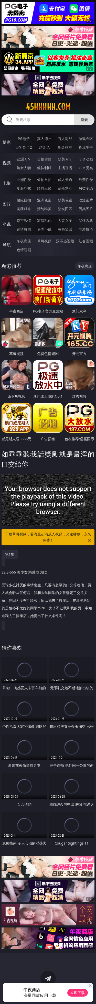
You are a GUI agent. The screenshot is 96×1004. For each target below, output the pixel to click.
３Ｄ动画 (86, 159)
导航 (7, 244)
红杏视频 (86, 241)
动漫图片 (86, 200)
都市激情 (24, 220)
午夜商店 (24, 241)
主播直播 (65, 167)
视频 (7, 163)
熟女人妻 (24, 167)
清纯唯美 (44, 208)
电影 (7, 183)
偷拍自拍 (44, 179)
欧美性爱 (86, 179)
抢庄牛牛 (86, 147)
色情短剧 (24, 249)
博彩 (7, 142)
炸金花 (44, 147)
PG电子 (24, 138)
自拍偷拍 (44, 159)
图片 (7, 204)
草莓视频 (44, 241)
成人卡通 (65, 179)
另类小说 (44, 229)
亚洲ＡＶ (24, 159)
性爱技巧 (86, 229)
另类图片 (86, 208)
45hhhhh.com (48, 107)
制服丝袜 (24, 188)
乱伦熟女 (65, 188)
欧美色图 (65, 200)
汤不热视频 (65, 241)
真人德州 (44, 138)
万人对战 (65, 138)
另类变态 (86, 188)
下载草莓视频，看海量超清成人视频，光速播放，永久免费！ (48, 537)
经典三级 (44, 188)
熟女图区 (65, 208)
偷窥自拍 (24, 200)
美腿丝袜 (24, 208)
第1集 (9, 554)
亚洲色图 (44, 200)
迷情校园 (24, 229)
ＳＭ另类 (86, 167)
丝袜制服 (44, 167)
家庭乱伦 (44, 220)
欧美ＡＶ (65, 159)
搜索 (84, 119)
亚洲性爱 (24, 179)
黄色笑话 (65, 229)
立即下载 (77, 992)
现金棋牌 (65, 147)
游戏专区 (86, 138)
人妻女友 (65, 220)
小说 (7, 224)
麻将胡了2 (24, 147)
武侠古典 (86, 220)
